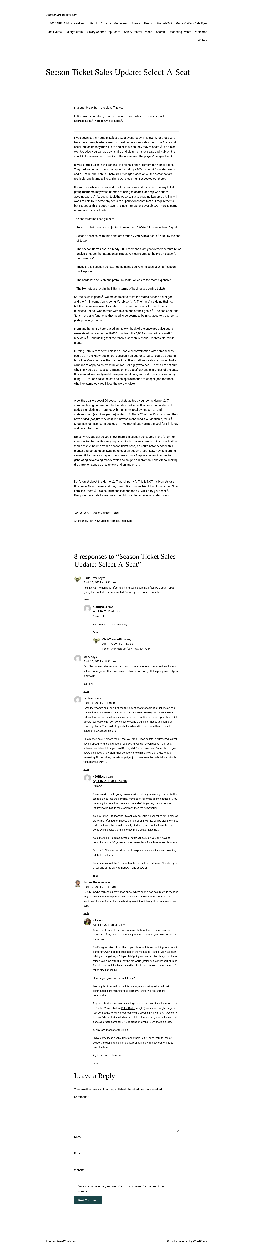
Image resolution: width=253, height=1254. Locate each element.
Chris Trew (90, 578)
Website (79, 1170)
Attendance (80, 520)
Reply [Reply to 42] (95, 1063)
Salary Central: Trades (138, 32)
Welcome (201, 32)
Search (160, 32)
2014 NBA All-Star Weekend (67, 23)
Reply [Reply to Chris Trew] (86, 599)
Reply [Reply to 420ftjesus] (95, 632)
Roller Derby (128, 1008)
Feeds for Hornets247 (158, 23)
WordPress (200, 1241)
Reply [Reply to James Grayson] (86, 913)
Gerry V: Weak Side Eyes (191, 23)
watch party (126, 481)
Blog (116, 512)
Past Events (54, 32)
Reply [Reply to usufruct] (86, 769)
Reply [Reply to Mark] (86, 691)
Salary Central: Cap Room (103, 32)
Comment (81, 1097)
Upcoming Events (180, 32)
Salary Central (75, 32)
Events (136, 23)
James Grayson (94, 882)
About (93, 23)
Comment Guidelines (114, 23)
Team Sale (126, 520)
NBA (91, 520)
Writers (202, 40)
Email (77, 1153)
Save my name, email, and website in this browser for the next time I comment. (121, 1189)
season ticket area (142, 436)
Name (78, 1137)
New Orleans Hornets (107, 520)
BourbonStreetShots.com (61, 14)
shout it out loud (106, 423)
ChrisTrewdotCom (114, 639)
